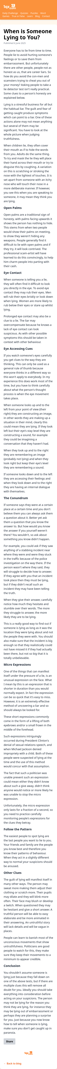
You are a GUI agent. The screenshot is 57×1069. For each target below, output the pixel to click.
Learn (30, 16)
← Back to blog (12, 1063)
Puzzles (34, 13)
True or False (18, 16)
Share (9, 1041)
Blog (37, 16)
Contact (46, 16)
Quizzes (24, 13)
